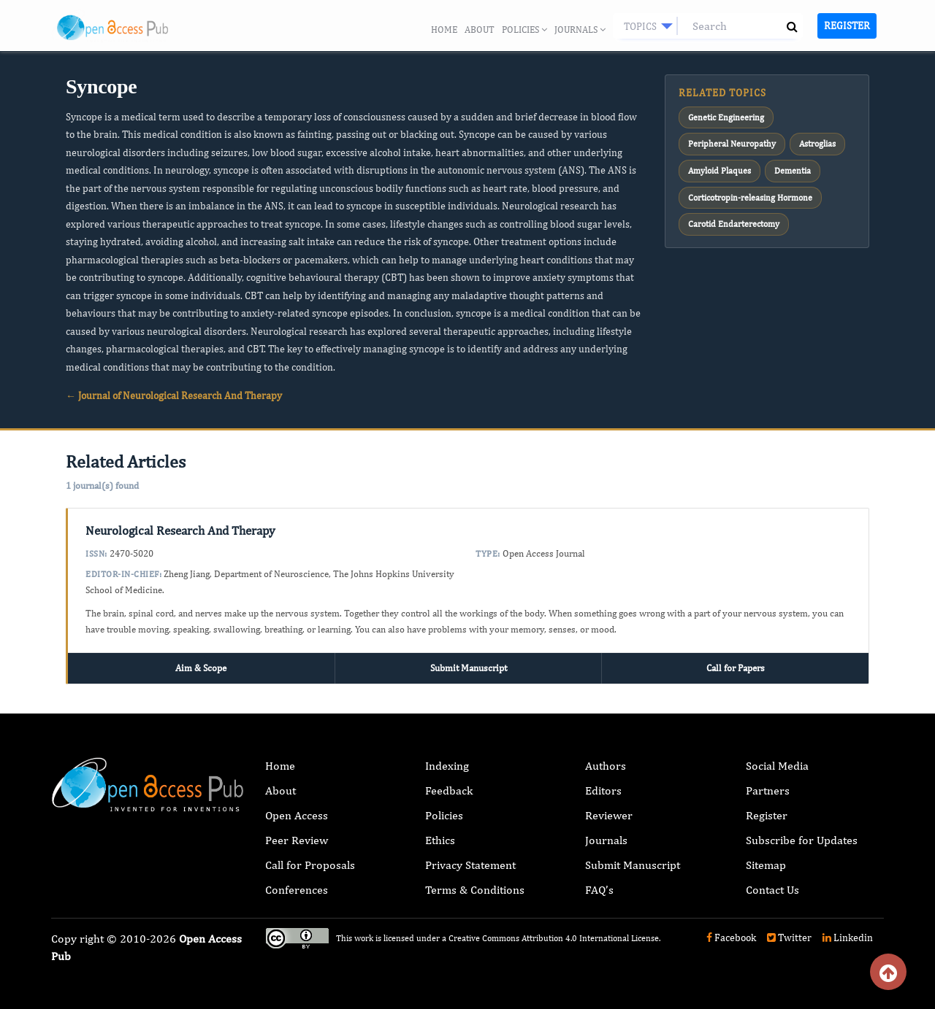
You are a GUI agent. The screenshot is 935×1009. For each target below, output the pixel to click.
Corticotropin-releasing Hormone (750, 197)
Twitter (789, 937)
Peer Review (296, 840)
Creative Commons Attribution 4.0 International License (554, 938)
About (480, 29)
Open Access (296, 815)
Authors (605, 766)
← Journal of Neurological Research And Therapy (174, 395)
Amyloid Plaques (719, 171)
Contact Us (772, 890)
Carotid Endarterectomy (733, 223)
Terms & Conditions (474, 890)
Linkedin (848, 937)
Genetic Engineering (726, 117)
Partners (768, 790)
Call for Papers (735, 667)
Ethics (440, 840)
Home (444, 29)
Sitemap (766, 865)
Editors (603, 790)
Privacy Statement (470, 865)
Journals (580, 29)
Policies (524, 29)
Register (847, 25)
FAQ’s (599, 890)
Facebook (731, 937)
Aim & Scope (200, 667)
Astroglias (817, 144)
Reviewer (609, 815)
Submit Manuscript (468, 667)
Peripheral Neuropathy (732, 144)
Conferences (296, 890)
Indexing (447, 766)
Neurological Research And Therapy (180, 530)
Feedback (449, 790)
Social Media (777, 766)
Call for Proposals (310, 865)
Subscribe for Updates (802, 840)
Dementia (792, 171)
